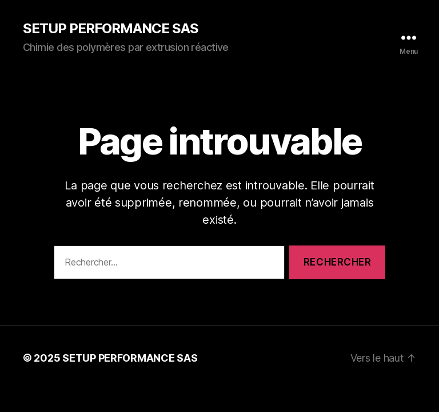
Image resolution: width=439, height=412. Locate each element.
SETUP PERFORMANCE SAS (110, 28)
